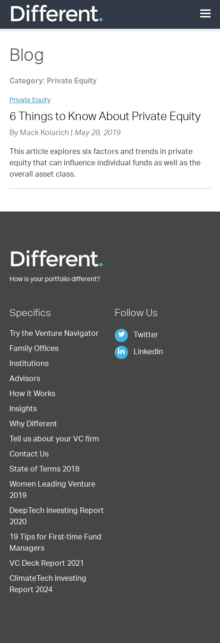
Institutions (29, 364)
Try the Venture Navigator (54, 334)
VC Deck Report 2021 (46, 564)
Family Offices (34, 349)
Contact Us (29, 455)
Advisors (24, 379)
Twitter (136, 336)
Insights (23, 410)
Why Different (33, 425)
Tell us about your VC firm (54, 440)
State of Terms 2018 (44, 470)
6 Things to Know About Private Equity (105, 117)
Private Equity (30, 101)
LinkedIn (139, 353)
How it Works (32, 395)
